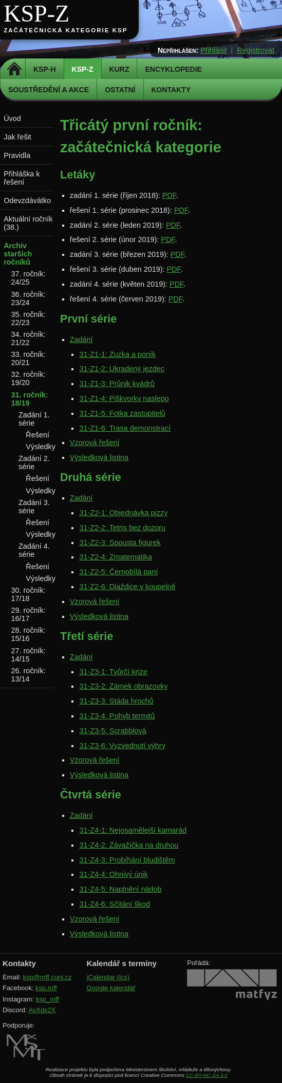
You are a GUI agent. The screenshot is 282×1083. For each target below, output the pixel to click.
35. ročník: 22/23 (28, 318)
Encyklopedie (173, 69)
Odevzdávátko (27, 200)
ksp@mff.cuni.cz (47, 977)
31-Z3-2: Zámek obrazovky (123, 686)
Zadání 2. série (34, 462)
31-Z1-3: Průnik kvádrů (116, 383)
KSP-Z (36, 14)
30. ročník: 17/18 (28, 594)
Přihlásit (213, 50)
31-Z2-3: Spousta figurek (119, 542)
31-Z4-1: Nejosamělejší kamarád (132, 830)
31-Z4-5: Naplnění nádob (120, 889)
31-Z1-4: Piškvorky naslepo (123, 398)
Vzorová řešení (95, 442)
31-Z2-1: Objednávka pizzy (123, 513)
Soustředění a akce (48, 90)
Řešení (37, 435)
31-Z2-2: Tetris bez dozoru (122, 528)
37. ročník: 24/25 (28, 278)
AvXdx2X (41, 1010)
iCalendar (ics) (108, 977)
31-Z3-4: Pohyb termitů (117, 716)
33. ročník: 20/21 (28, 358)
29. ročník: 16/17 (28, 614)
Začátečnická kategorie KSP (65, 30)
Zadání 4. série (34, 550)
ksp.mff (46, 988)
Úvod (12, 118)
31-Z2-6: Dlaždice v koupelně (127, 587)
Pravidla (17, 155)
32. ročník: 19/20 (28, 378)
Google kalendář (111, 988)
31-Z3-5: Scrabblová (112, 731)
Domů (14, 69)
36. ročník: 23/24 (28, 298)
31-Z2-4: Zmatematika (115, 557)
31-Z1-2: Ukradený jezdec (121, 369)
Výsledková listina (99, 457)
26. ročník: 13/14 (28, 675)
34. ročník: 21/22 (28, 338)
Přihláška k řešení (22, 178)
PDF (169, 195)
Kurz (119, 69)
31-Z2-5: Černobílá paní (118, 572)
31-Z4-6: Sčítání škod (114, 904)
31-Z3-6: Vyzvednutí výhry (122, 745)
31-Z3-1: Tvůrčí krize (113, 672)
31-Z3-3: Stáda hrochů (116, 701)
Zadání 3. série (34, 506)
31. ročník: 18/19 (29, 399)
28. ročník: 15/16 (28, 634)
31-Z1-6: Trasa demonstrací (125, 428)
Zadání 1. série (34, 419)
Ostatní (120, 90)
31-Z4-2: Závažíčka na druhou (128, 845)
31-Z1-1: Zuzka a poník (117, 354)
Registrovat (255, 50)
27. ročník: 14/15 (28, 655)
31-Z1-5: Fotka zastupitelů (122, 413)
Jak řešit (17, 137)
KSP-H (44, 69)
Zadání (81, 339)
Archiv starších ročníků (18, 254)
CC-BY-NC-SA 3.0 (207, 1075)
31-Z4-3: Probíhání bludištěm (127, 860)
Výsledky (40, 447)
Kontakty (171, 90)
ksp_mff (47, 999)
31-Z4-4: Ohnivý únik (113, 874)
